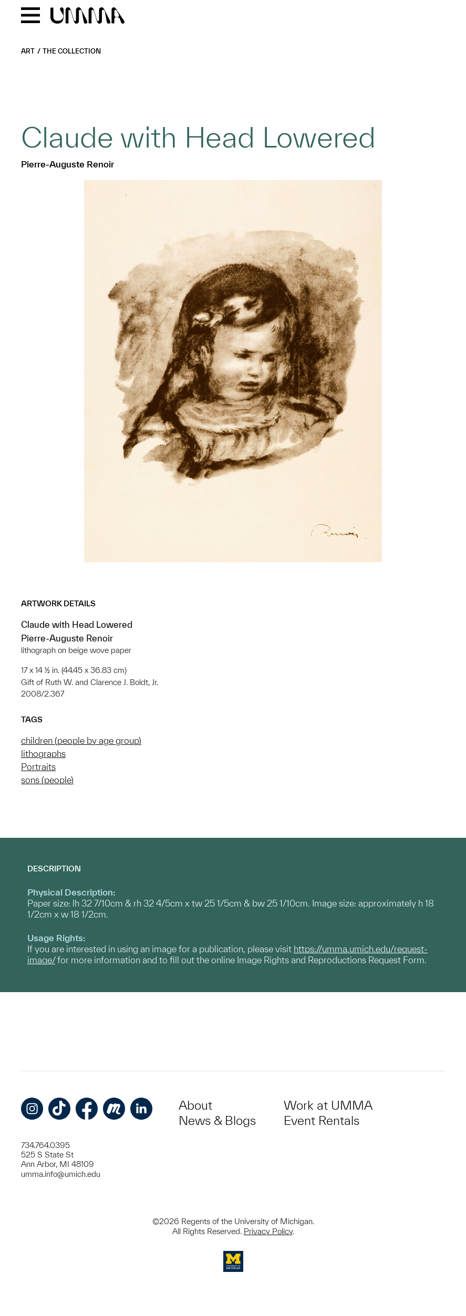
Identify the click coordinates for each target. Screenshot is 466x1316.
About (195, 1105)
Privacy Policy (268, 1231)
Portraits (38, 767)
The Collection (72, 51)
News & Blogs (217, 1120)
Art (28, 51)
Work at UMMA (328, 1105)
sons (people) (47, 780)
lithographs (43, 754)
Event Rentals (321, 1120)
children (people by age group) (81, 740)
